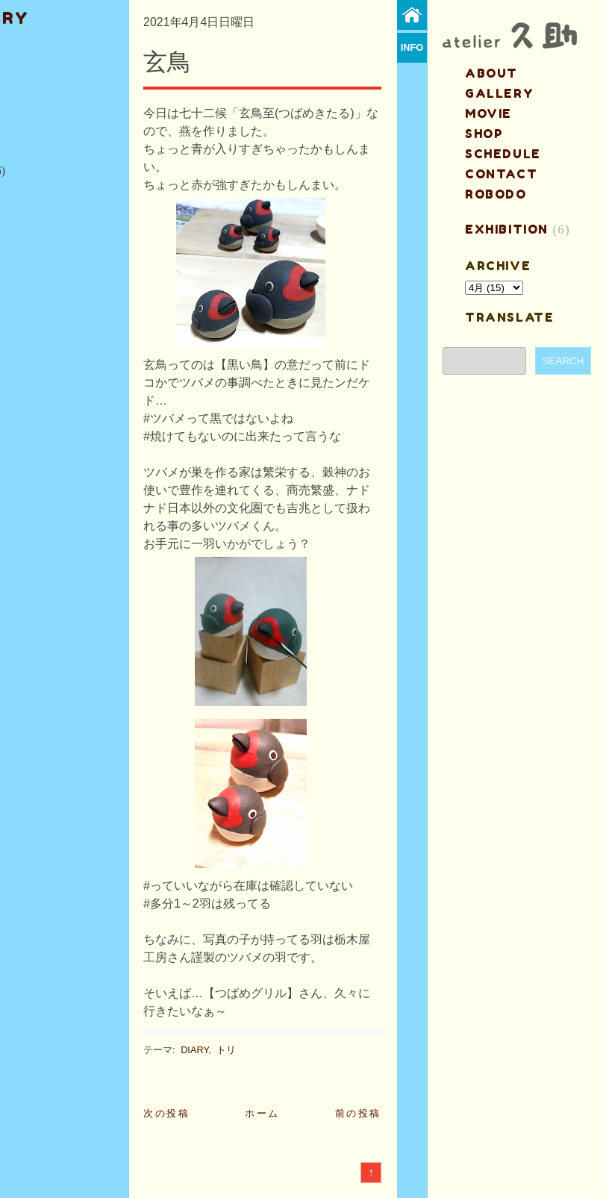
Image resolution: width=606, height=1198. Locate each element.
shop (484, 133)
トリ (226, 1049)
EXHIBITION (507, 229)
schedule (503, 153)
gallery (499, 93)
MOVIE (488, 113)
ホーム (262, 1113)
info (412, 47)
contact (501, 173)
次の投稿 (166, 1113)
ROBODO (496, 194)
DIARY (194, 1049)
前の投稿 (358, 1113)
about (491, 73)
